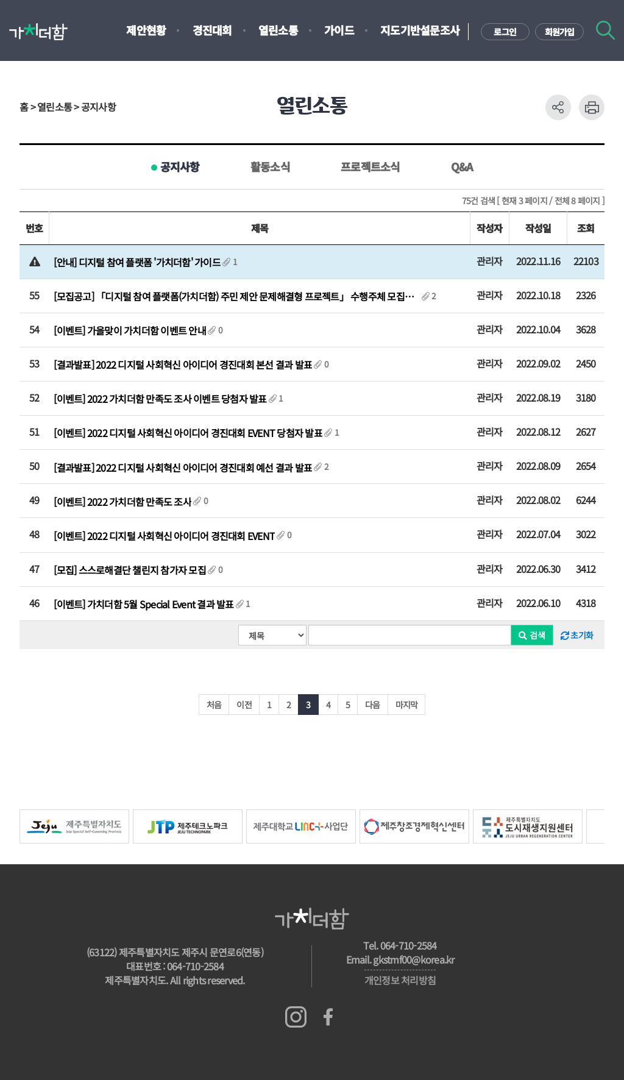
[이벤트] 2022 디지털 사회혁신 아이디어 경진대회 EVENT (164, 536)
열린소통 (278, 30)
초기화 (577, 635)
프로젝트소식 (370, 166)
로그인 (505, 32)
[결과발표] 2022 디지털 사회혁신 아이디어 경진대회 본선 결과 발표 (183, 365)
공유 (558, 107)
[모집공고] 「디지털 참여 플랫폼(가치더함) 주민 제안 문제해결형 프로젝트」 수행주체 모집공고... (236, 297)
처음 (214, 704)
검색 (605, 30)
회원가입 (560, 32)
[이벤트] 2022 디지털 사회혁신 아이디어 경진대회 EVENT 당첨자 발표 (188, 433)
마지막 (406, 704)
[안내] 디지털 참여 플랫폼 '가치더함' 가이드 (137, 262)
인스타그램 (296, 1017)
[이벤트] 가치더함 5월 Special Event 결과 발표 (143, 604)
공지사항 (180, 166)
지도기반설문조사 (419, 30)
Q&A (462, 166)
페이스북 (328, 1017)
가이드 (339, 30)
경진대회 (212, 30)
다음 (372, 704)
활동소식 (270, 166)
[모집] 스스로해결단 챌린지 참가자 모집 (130, 570)
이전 (244, 704)
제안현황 (146, 30)
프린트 (591, 107)
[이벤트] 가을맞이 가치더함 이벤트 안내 (130, 331)
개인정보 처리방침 (400, 980)
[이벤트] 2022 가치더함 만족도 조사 (122, 502)
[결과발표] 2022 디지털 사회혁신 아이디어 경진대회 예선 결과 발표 (183, 468)
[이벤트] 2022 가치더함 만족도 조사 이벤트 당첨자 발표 (160, 399)
